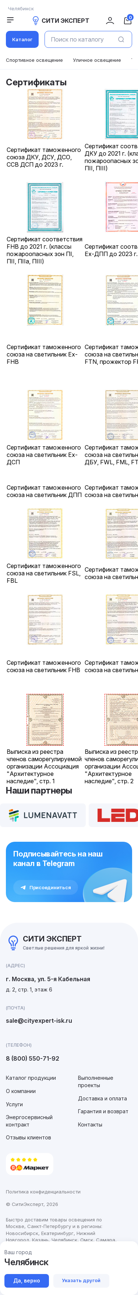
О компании (21, 1091)
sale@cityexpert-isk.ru (39, 1020)
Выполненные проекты (95, 1081)
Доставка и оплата (102, 1098)
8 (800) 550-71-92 (32, 1058)
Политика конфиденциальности (43, 1192)
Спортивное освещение (34, 60)
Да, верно (26, 1280)
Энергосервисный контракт (29, 1121)
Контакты (90, 1124)
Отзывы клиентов (28, 1137)
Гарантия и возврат (103, 1111)
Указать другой (81, 1281)
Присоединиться (46, 887)
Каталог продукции (31, 1078)
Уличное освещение (97, 60)
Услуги (14, 1104)
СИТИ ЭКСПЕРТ (60, 20)
